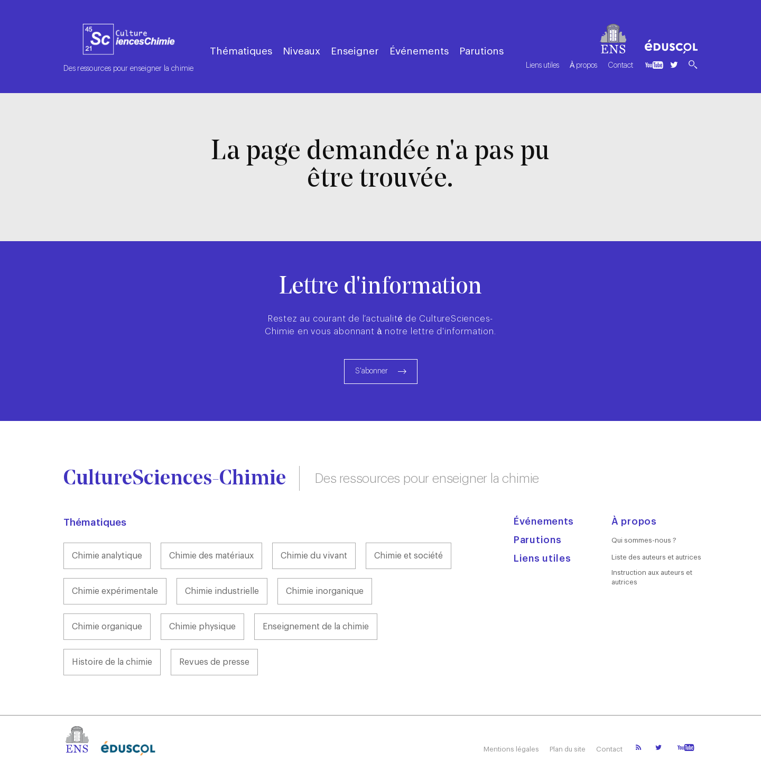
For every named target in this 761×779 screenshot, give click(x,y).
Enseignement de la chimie (316, 626)
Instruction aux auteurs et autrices (651, 577)
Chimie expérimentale (115, 591)
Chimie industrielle (222, 591)
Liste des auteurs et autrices (656, 557)
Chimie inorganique (325, 591)
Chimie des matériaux (211, 556)
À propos (583, 65)
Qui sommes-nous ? (643, 540)
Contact (620, 65)
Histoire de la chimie (112, 662)
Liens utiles (542, 65)
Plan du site (568, 749)
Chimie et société (408, 556)
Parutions (481, 51)
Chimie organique (107, 626)
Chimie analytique (107, 556)
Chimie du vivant (314, 556)
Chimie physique (202, 626)
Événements (419, 51)
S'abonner (371, 371)
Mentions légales (511, 749)
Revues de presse (214, 662)
